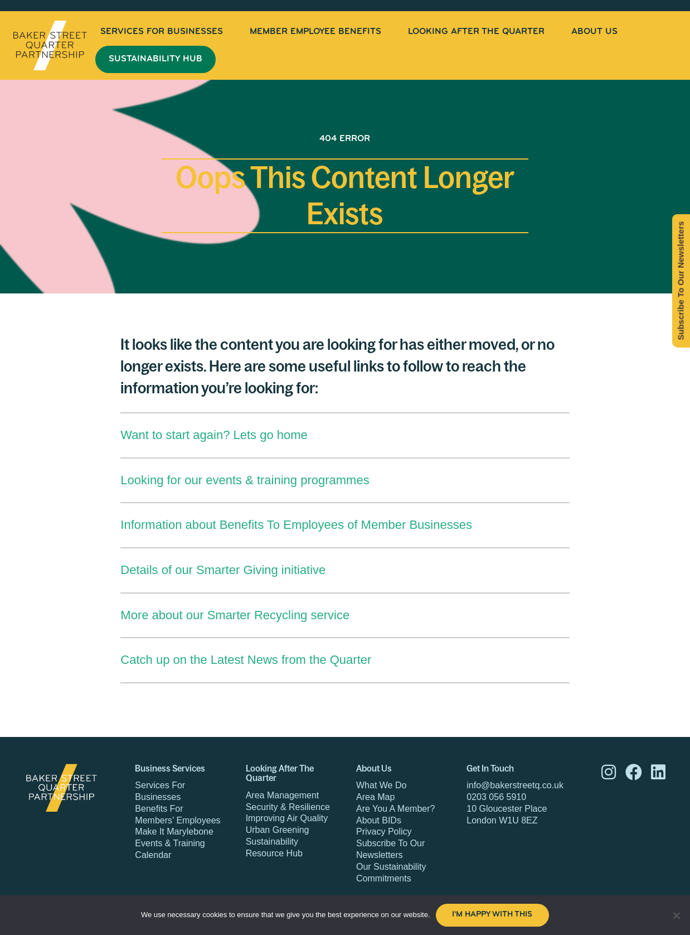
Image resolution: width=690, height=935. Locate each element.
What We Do (381, 785)
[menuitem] (161, 32)
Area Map (375, 797)
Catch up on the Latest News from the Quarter (245, 660)
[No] (676, 915)
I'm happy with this (492, 914)
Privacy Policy (384, 831)
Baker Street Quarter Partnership (50, 45)
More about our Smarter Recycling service (234, 615)
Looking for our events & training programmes (244, 480)
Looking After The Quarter (476, 31)
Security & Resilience (288, 807)
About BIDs (378, 820)
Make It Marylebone (174, 831)
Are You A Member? (395, 808)
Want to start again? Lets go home (214, 435)
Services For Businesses (161, 31)
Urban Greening (277, 830)
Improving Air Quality (287, 818)
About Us (594, 31)
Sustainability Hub (155, 59)
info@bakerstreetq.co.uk (515, 785)
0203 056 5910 (496, 797)
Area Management (282, 795)
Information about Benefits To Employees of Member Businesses (296, 525)
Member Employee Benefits (315, 31)
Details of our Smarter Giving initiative (222, 570)
